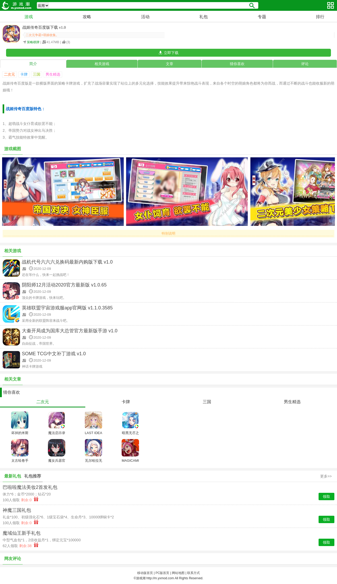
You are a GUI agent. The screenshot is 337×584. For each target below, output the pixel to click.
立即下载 (171, 53)
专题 (262, 16)
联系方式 (193, 573)
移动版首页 (145, 573)
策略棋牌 (33, 42)
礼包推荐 (32, 476)
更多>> (326, 476)
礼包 (203, 16)
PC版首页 (163, 573)
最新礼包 (12, 476)
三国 (36, 74)
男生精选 (53, 74)
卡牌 (24, 74)
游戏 (28, 16)
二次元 (9, 74)
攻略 (87, 16)
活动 (145, 16)
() (68, 42)
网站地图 (178, 573)
